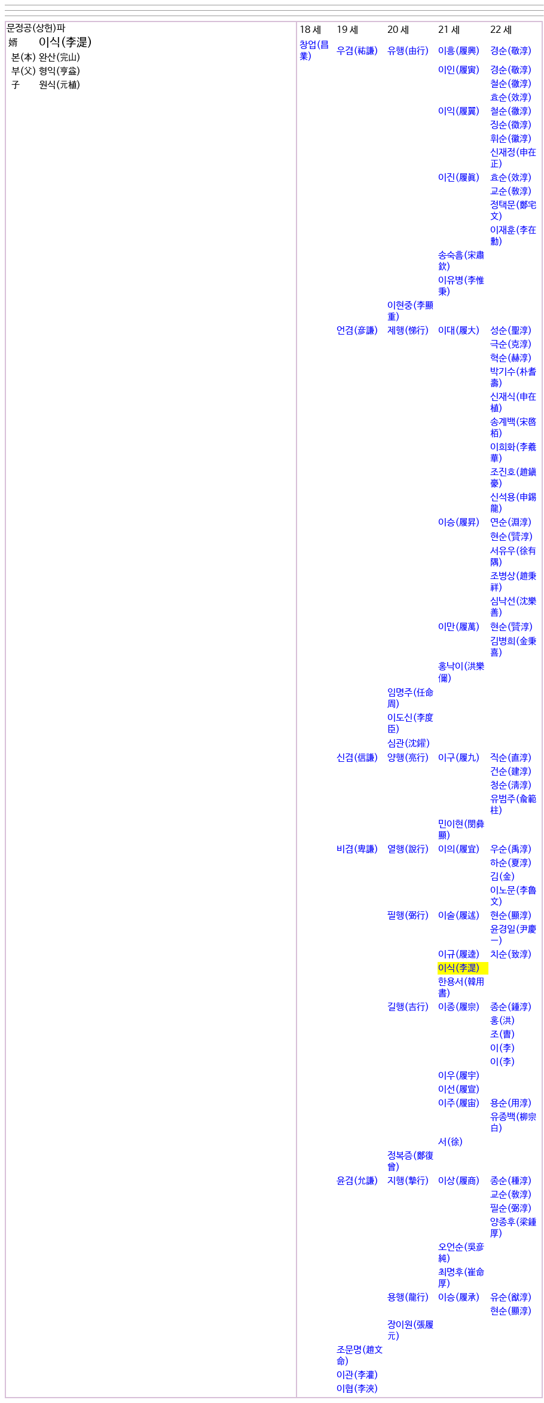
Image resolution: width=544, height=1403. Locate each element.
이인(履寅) (459, 70)
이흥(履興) (459, 51)
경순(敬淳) (511, 51)
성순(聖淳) (511, 330)
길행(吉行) (408, 1007)
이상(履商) (459, 1181)
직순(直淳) (511, 758)
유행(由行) (408, 51)
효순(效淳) (511, 97)
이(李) (502, 1048)
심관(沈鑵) (408, 743)
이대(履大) (459, 330)
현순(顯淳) (511, 915)
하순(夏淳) (511, 863)
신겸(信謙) (357, 758)
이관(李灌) (357, 1375)
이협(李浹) (357, 1389)
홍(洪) (502, 1021)
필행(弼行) (408, 915)
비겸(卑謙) (357, 849)
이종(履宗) (459, 1007)
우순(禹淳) (511, 849)
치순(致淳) (511, 954)
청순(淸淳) (511, 785)
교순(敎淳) (511, 191)
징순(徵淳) (511, 125)
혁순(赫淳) (511, 358)
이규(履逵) (459, 954)
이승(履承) (459, 1297)
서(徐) (450, 1142)
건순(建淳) (511, 771)
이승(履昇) (459, 522)
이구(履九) (459, 758)
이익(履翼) (459, 111)
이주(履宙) (459, 1103)
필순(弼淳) (511, 1208)
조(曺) (502, 1034)
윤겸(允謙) (357, 1181)
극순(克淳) (511, 344)
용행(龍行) (408, 1297)
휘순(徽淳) (511, 139)
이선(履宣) (459, 1089)
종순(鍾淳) (511, 1007)
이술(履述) (459, 915)
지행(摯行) (408, 1181)
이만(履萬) (459, 627)
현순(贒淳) (511, 537)
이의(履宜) (459, 849)
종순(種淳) (511, 1181)
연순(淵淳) (511, 522)
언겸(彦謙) (357, 330)
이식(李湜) (459, 968)
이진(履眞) (459, 177)
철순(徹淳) (511, 84)
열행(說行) (408, 849)
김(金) (502, 877)
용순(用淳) (511, 1103)
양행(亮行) (408, 758)
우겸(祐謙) (357, 51)
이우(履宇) (459, 1076)
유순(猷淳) (511, 1297)
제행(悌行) (408, 330)
